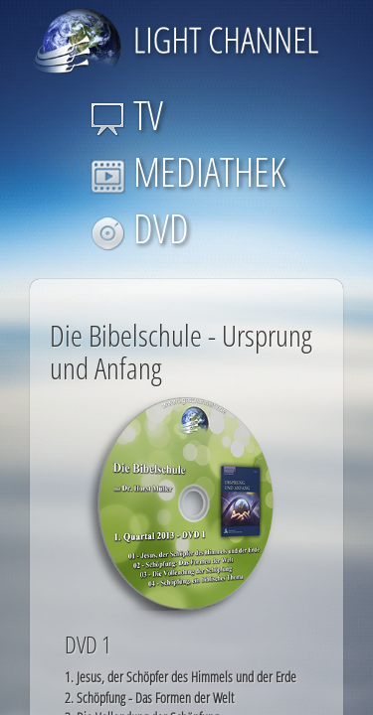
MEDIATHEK (188, 171)
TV (127, 114)
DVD (140, 228)
